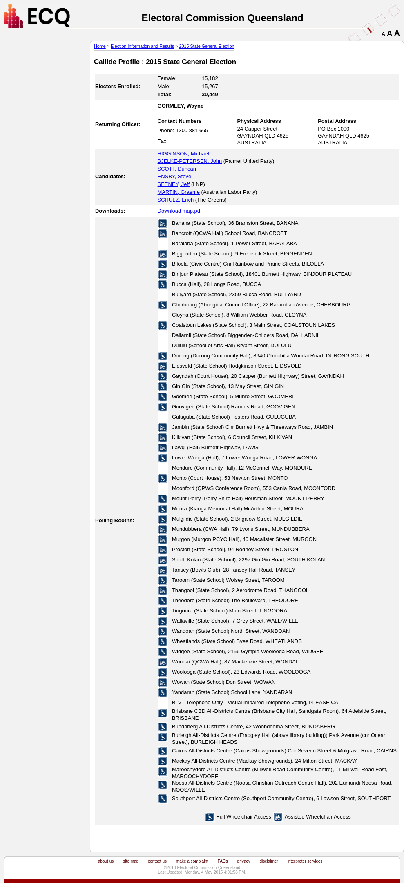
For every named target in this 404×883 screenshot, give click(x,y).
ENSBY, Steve (175, 176)
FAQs (223, 861)
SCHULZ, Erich (176, 200)
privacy (243, 861)
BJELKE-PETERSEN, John (190, 161)
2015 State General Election (206, 46)
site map (130, 861)
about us (106, 861)
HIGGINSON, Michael (183, 154)
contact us (157, 861)
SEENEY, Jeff (174, 184)
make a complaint (192, 861)
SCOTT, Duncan (177, 169)
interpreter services (305, 861)
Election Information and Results (142, 46)
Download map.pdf (180, 211)
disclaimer (268, 861)
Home (100, 46)
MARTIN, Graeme (179, 192)
